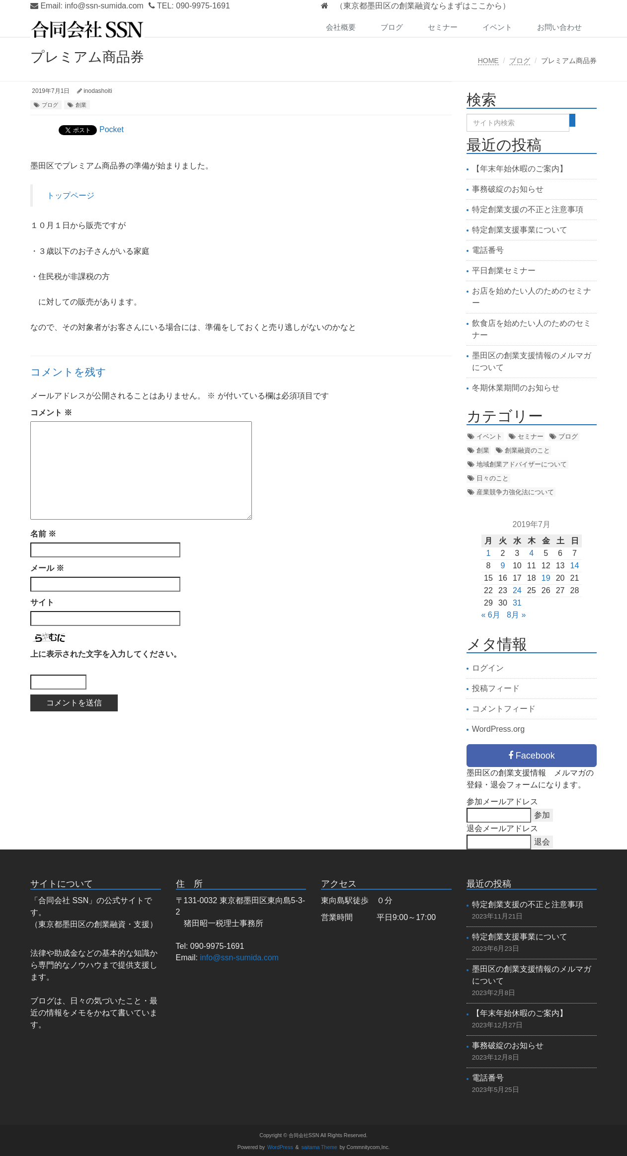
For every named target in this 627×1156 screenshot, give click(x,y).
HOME (488, 61)
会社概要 (341, 27)
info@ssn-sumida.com (104, 5)
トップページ (70, 195)
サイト (42, 602)
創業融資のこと (527, 450)
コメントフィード (504, 708)
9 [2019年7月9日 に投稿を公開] (502, 565)
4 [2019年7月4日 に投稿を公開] (531, 553)
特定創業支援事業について (519, 230)
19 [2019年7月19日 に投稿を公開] (546, 578)
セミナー (443, 27)
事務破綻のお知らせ (508, 189)
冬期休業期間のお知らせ (515, 388)
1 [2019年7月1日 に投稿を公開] (488, 553)
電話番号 (488, 250)
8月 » (516, 615)
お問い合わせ (559, 27)
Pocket (111, 129)
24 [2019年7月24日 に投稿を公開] (517, 590)
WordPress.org (498, 729)
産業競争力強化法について (515, 492)
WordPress (280, 1147)
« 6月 (490, 615)
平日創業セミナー (504, 270)
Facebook (531, 756)
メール (47, 568)
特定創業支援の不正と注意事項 (527, 209)
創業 (81, 105)
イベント (497, 27)
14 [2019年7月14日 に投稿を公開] (574, 565)
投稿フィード (496, 688)
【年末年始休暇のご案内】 (519, 168)
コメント (51, 412)
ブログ (392, 27)
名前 (43, 534)
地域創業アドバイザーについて (521, 464)
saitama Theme (319, 1147)
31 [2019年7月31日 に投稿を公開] (517, 603)
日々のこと (492, 478)
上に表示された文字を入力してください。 (105, 654)
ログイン (488, 668)
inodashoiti (97, 90)
